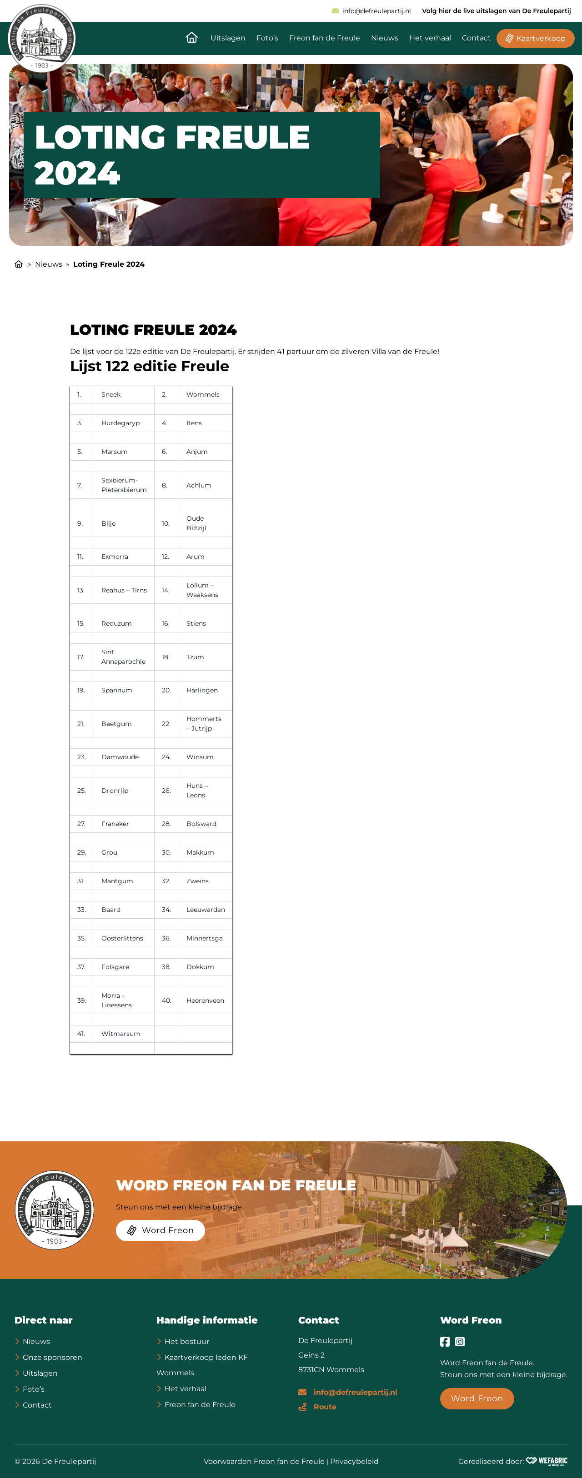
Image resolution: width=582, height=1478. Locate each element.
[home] (41, 38)
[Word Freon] (160, 1232)
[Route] (317, 1406)
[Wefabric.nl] (546, 1461)
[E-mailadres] (347, 1391)
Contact (476, 38)
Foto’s (267, 38)
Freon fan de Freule (324, 38)
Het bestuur (187, 1341)
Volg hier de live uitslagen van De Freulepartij (496, 11)
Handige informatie (207, 1320)
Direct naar (44, 1320)
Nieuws (384, 38)
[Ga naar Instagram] (460, 1342)
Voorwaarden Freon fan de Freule (264, 1461)
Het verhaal (430, 38)
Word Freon (471, 1320)
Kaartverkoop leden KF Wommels (202, 1365)
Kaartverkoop (541, 38)
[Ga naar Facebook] (445, 1342)
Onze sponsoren (52, 1357)
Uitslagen (228, 38)
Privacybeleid (354, 1461)
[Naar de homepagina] (191, 38)
